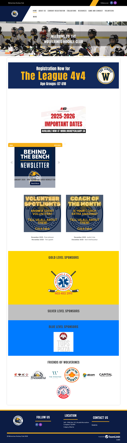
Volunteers (109, 11)
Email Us (94, 425)
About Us (42, 11)
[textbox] (63, 99)
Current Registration (56, 11)
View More (57, 145)
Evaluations (71, 11)
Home (35, 11)
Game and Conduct (95, 11)
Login (118, 439)
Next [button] (58, 162)
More (35, 17)
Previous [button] (11, 162)
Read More (35, 183)
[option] (35, 167)
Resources (82, 11)
